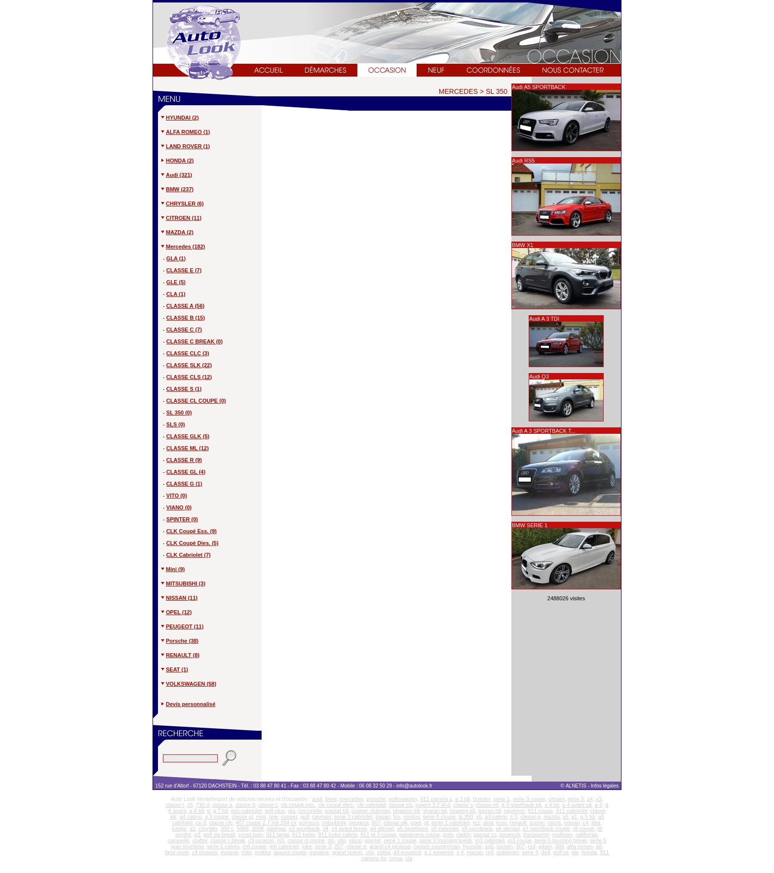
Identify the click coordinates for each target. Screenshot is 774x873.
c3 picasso (261, 840)
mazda (551, 817)
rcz (476, 823)
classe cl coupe (305, 840)
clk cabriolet (371, 805)
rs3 (531, 846)
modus (412, 817)
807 (376, 823)
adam (545, 846)
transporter (536, 834)
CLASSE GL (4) (185, 472)
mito (246, 852)
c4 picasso (205, 852)
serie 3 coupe (529, 799)
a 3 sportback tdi (522, 805)
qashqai (276, 828)
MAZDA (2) (177, 232)
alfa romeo (580, 846)
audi (317, 799)
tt (208, 811)
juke (307, 846)
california (586, 834)
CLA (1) (176, 294)
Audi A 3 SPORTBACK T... (544, 431)
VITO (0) (176, 496)
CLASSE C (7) (184, 330)
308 (559, 846)
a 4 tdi (551, 805)
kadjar (179, 828)
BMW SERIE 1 (529, 525)
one (273, 817)
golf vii (560, 852)
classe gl (242, 817)
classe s (463, 805)
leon (502, 823)
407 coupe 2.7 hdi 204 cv (265, 823)
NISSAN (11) (178, 598)
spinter (373, 840)
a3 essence (407, 852)
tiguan (383, 817)
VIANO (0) (179, 507)
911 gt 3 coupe (378, 834)
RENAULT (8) (179, 655)
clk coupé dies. (336, 805)
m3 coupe (519, 840)
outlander (508, 852)
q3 (197, 834)
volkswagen (402, 799)
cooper (289, 817)
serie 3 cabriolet (353, 817)
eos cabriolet (246, 811)
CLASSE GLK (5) (187, 436)
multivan (562, 834)
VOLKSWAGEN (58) (188, 684)
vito (341, 840)
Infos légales (605, 786)
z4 (590, 799)
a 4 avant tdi (577, 805)
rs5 (280, 840)
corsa (395, 858)
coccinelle (310, 811)
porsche (376, 799)
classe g (530, 817)
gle (575, 852)
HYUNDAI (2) (179, 118)
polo (448, 834)
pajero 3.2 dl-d (433, 805)
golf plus (275, 811)
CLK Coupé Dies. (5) (192, 543)
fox (397, 817)
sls (331, 840)
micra (554, 823)
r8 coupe (583, 828)
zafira (383, 852)
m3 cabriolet (489, 840)
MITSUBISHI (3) (182, 583)
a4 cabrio (191, 817)
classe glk (395, 823)
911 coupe (540, 811)
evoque (229, 852)
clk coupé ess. (298, 805)
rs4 (490, 852)
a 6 (598, 805)
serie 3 (323, 846)
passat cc (484, 834)
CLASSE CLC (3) (187, 353)
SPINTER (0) (182, 519)
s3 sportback (304, 828)
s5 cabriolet (445, 828)
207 (338, 846)
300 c (226, 828)
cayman (321, 817)
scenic (536, 823)
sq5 (489, 846)
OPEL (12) (176, 612)
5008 (242, 828)
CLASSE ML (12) (187, 448)
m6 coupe (254, 846)
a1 (192, 828)
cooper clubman (370, 811)
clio (370, 852)
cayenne (514, 811)
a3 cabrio (496, 817)
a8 (599, 846)
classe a (222, 805)
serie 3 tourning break (446, 840)
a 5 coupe (217, 817)
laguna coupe (290, 852)
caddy (464, 834)
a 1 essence (438, 852)
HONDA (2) (177, 161)
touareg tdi (462, 811)
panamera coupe (419, 834)
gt (426, 823)
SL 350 (496, 91)
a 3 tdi (462, 799)
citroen (556, 799)
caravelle (179, 840)
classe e (356, 846)
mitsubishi (334, 823)
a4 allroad (382, 828)
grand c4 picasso (389, 846)
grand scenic (347, 852)
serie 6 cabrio (223, 846)
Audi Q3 (539, 376)
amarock (510, 834)
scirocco (309, 823)
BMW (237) (177, 189)
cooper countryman (436, 846)
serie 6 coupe (439, 817)
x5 (190, 805)
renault (518, 823)
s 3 (514, 817)
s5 (566, 817)
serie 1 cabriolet (450, 823)
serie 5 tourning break (561, 840)
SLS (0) (175, 424)
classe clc (221, 823)
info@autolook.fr (414, 786)
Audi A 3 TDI (544, 319)
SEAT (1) (174, 669)
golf (304, 817)
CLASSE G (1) (184, 484)
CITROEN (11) (180, 218)
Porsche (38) (179, 641)
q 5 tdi (587, 817)
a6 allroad (507, 828)
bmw (331, 799)
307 (520, 846)
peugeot (359, 823)
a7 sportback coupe (546, 828)
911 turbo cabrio (337, 834)
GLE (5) (176, 282)
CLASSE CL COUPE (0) (196, 401)
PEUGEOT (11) (181, 626)
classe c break (228, 840)
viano (355, 840)
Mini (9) (172, 569)
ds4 (546, 852)
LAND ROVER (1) (185, 146)
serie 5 (576, 799)
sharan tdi (435, 811)
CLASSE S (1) (184, 389)
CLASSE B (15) (185, 318)
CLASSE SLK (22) (189, 365)
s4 (326, 828)
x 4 (460, 852)
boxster (481, 799)
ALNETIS (576, 786)
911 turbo (303, 834)
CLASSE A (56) (185, 306)
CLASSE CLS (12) (189, 377)
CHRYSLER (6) (182, 204)
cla (408, 858)
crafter (200, 840)
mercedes (351, 799)
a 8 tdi (196, 811)
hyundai (472, 846)
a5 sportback (412, 828)
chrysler (207, 828)
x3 (599, 799)
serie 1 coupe (400, 840)
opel (416, 823)
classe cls (401, 805)
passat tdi (336, 811)
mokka (263, 852)
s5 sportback (477, 828)
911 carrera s (436, 799)
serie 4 (530, 852)
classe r (174, 805)
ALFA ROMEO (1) (185, 132)
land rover (177, 852)
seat (488, 823)
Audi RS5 (523, 161)
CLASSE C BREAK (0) (194, 341)
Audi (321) (176, 175)
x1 (575, 817)
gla (291, 811)
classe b (245, 805)
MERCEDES (458, 91)
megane (319, 852)
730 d (203, 805)
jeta (595, 823)
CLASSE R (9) (184, 460)
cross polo (250, 834)
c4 (586, 823)
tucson (504, 846)
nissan (572, 823)
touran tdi (489, 811)
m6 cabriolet (284, 846)
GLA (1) (176, 258)
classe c (268, 805)
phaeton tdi (406, 811)
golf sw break (219, 834)
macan (474, 852)
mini (261, 817)
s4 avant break (349, 828)
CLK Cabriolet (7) (188, 555)
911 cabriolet (571, 811)
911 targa (277, 834)
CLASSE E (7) (184, 270)
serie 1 (502, 799)
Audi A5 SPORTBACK (539, 87)
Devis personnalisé (190, 704)
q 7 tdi (220, 811)
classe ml (487, 805)
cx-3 (201, 823)
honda (589, 852)
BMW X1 (522, 245)
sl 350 (466, 817)
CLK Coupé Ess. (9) (191, 531)
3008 (258, 828)
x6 (479, 817)
